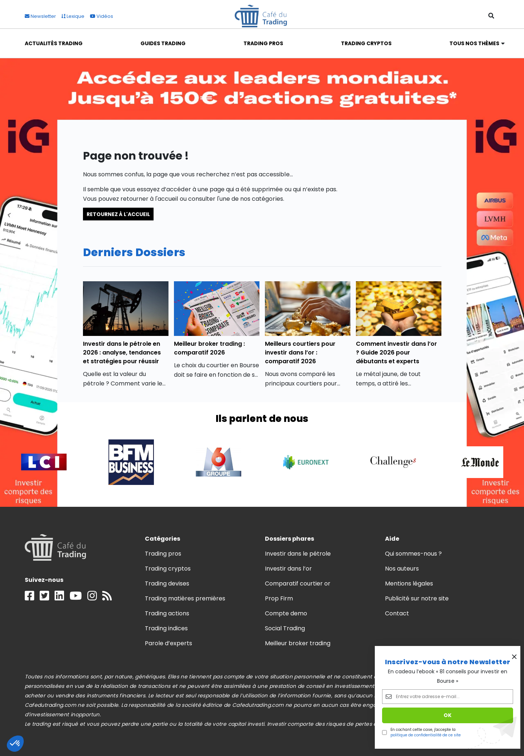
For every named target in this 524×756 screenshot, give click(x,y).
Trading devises (167, 583)
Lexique (72, 16)
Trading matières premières (185, 598)
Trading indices (166, 628)
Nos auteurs (402, 568)
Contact (397, 613)
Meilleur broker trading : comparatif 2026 (209, 348)
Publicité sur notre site (417, 598)
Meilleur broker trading (298, 643)
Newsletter (40, 16)
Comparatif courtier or (298, 583)
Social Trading (285, 628)
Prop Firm (279, 598)
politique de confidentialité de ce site (425, 735)
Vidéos (101, 16)
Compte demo (286, 613)
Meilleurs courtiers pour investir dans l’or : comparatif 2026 (300, 352)
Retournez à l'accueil (118, 214)
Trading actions (167, 613)
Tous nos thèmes (474, 43)
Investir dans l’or (288, 568)
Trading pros (163, 553)
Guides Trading (163, 43)
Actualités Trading (54, 43)
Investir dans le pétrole (298, 553)
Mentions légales (409, 583)
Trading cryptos (168, 568)
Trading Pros (263, 43)
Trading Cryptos (366, 43)
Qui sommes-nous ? (413, 553)
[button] (15, 743)
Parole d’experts (168, 643)
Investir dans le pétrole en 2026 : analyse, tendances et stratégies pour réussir (122, 352)
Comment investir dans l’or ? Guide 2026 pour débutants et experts (396, 352)
